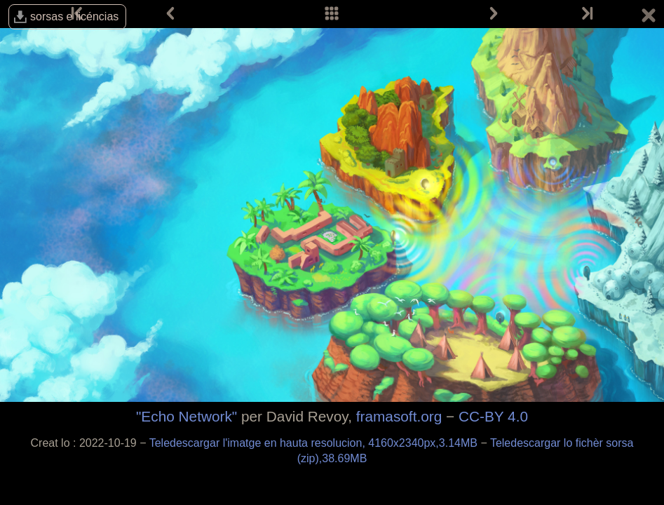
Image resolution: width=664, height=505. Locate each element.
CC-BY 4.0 (493, 416)
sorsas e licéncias (74, 16)
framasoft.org (399, 416)
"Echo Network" (186, 416)
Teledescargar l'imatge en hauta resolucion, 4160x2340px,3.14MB (315, 443)
